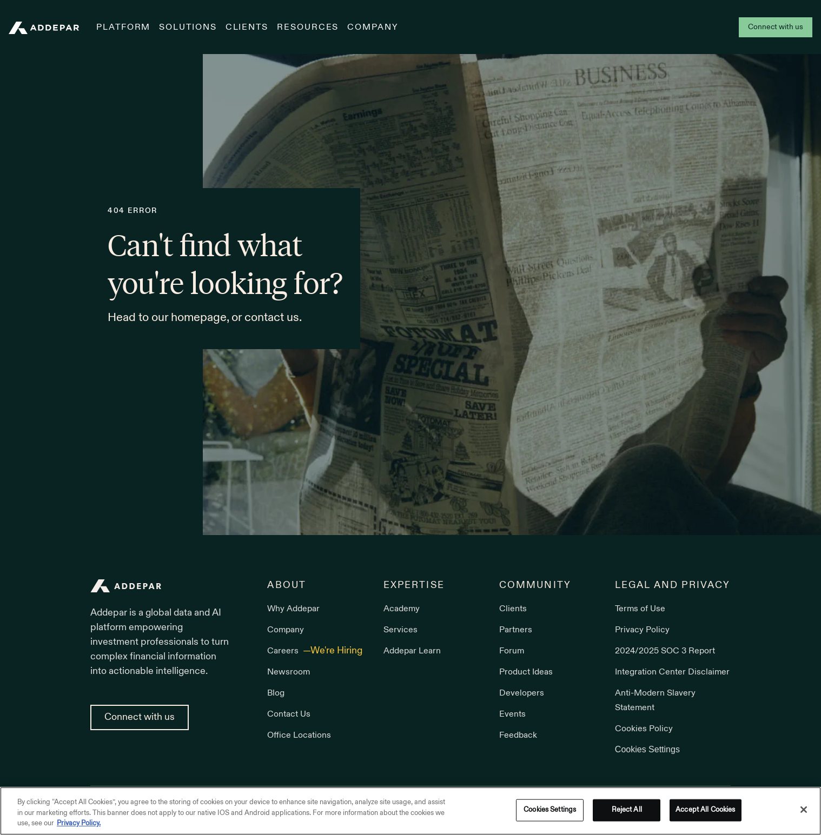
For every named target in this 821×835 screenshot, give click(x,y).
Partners (515, 630)
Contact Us (288, 714)
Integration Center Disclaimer (672, 672)
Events (512, 714)
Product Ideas (526, 672)
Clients (247, 27)
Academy (401, 609)
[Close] (804, 809)
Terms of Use (640, 609)
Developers (521, 693)
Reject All (627, 809)
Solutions (187, 27)
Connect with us (775, 27)
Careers (284, 651)
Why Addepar (293, 609)
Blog (275, 693)
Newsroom (288, 672)
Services (400, 630)
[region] (410, 811)
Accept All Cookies (705, 809)
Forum (511, 651)
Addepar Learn (412, 651)
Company (372, 27)
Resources (308, 27)
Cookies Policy (644, 729)
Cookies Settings (647, 749)
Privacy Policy (642, 630)
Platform (123, 27)
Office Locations (299, 735)
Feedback (518, 735)
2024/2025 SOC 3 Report (665, 651)
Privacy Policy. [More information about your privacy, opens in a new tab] (79, 823)
